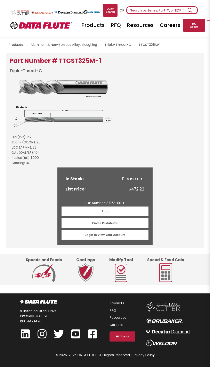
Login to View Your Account (105, 235)
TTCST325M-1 (150, 44)
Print (105, 211)
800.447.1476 (30, 321)
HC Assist (194, 25)
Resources (140, 25)
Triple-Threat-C (118, 44)
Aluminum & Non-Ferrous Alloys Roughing (64, 44)
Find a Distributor (105, 223)
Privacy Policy (143, 355)
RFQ (116, 25)
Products (93, 25)
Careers (170, 25)
